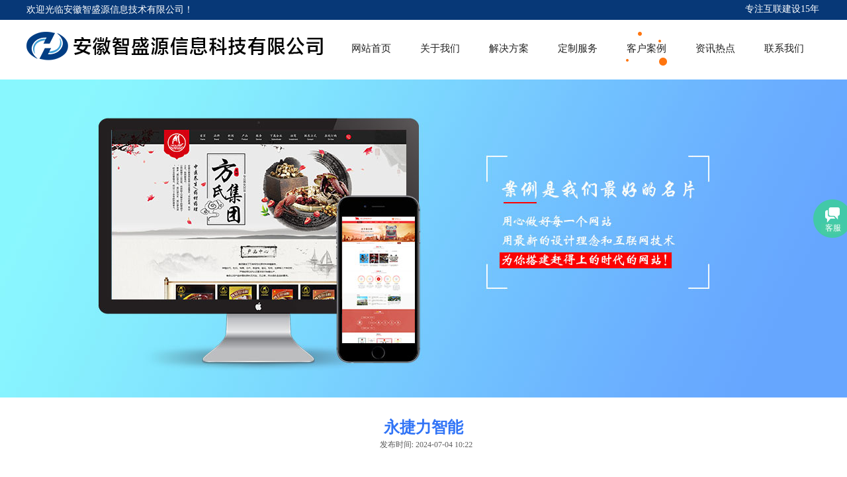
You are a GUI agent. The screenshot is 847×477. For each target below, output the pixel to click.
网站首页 (371, 48)
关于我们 (440, 48)
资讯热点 (715, 48)
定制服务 (578, 48)
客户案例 (646, 48)
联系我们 (784, 48)
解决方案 (509, 48)
